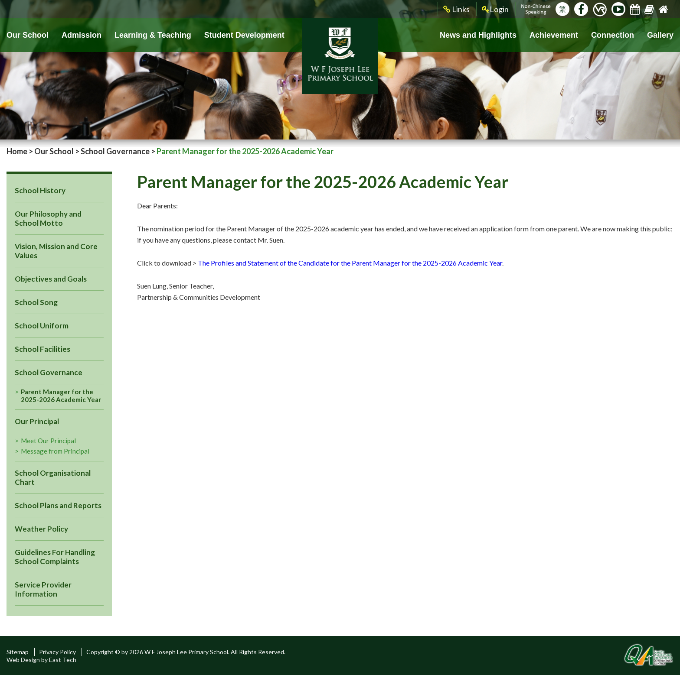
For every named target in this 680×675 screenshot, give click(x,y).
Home (17, 151)
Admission (81, 35)
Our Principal (37, 421)
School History (40, 190)
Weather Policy (41, 528)
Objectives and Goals (51, 278)
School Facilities (42, 349)
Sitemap (18, 652)
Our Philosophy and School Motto (48, 218)
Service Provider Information (43, 589)
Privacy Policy (57, 652)
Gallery (660, 35)
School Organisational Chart (53, 477)
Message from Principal (55, 451)
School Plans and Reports (58, 505)
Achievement (554, 35)
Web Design (23, 659)
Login (495, 9)
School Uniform (42, 325)
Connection (612, 35)
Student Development (244, 35)
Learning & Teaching (152, 35)
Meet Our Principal (48, 441)
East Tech (62, 659)
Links (456, 9)
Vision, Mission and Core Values (56, 251)
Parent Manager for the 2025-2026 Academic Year (61, 395)
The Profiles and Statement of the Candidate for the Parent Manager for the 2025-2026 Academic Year (350, 263)
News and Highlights (478, 35)
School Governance (115, 151)
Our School (28, 35)
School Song (36, 302)
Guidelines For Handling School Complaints (55, 557)
